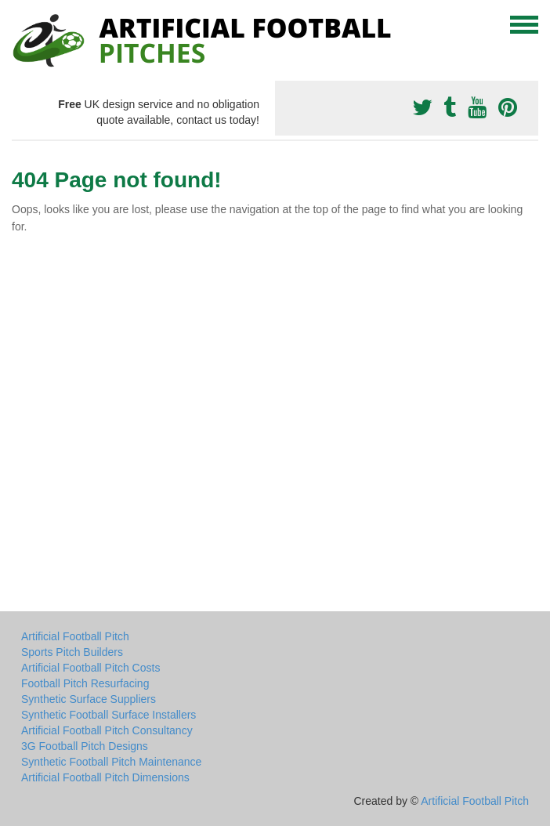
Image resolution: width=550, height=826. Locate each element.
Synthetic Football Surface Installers (108, 714)
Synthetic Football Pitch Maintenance (111, 761)
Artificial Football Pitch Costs (90, 667)
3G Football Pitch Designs (84, 746)
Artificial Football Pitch (75, 636)
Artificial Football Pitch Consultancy (107, 730)
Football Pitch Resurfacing (85, 683)
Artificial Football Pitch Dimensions (105, 777)
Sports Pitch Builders (72, 652)
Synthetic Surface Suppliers (88, 699)
